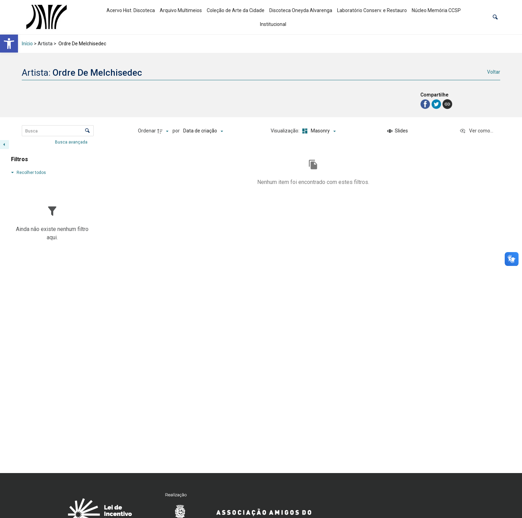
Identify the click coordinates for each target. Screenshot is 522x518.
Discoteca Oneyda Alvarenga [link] (300, 10)
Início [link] (27, 43)
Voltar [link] (493, 72)
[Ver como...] (476, 131)
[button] (495, 17)
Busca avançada (71, 141)
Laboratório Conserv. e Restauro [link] (372, 10)
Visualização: (285, 130)
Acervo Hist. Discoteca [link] (130, 10)
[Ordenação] (203, 131)
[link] (9, 44)
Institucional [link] (273, 24)
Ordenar (147, 130)
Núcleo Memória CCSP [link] (436, 10)
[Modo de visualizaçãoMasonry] (318, 131)
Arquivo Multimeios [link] (181, 10)
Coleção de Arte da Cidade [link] (235, 10)
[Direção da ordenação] (164, 131)
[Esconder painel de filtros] (4, 144)
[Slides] (397, 131)
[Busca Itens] (58, 130)
